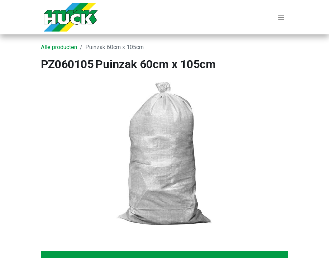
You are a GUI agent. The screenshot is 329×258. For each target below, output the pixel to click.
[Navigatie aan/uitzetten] (281, 17)
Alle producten (59, 47)
